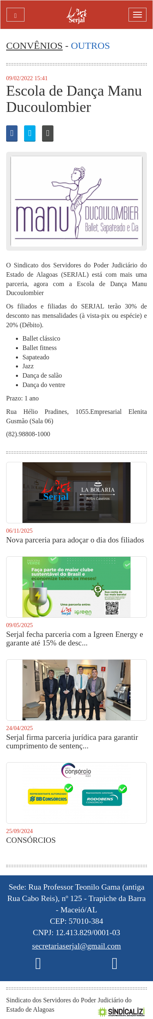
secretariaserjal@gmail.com (76, 946)
